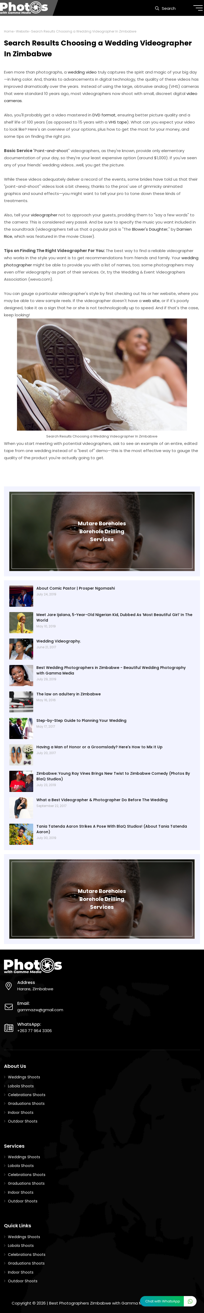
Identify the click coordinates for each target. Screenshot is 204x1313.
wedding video (82, 72)
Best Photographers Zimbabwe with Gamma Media (100, 1303)
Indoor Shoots (20, 1112)
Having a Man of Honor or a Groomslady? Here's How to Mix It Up (99, 747)
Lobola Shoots (21, 1086)
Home (9, 31)
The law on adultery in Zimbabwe (68, 694)
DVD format (104, 115)
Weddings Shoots (24, 1077)
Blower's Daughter (150, 229)
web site (151, 300)
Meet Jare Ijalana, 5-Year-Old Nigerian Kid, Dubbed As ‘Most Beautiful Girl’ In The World (114, 617)
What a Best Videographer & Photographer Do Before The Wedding (102, 800)
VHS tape (117, 122)
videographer (44, 215)
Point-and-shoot (51, 150)
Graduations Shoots (26, 1103)
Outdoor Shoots (22, 1121)
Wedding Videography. (58, 641)
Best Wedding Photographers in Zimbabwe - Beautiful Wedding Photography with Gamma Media (111, 670)
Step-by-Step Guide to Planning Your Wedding (81, 720)
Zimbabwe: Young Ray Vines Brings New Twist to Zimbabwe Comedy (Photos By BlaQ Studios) (113, 776)
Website (22, 31)
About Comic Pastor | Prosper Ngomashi (75, 588)
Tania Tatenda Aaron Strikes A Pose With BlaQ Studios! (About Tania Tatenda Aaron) (111, 829)
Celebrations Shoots (26, 1094)
